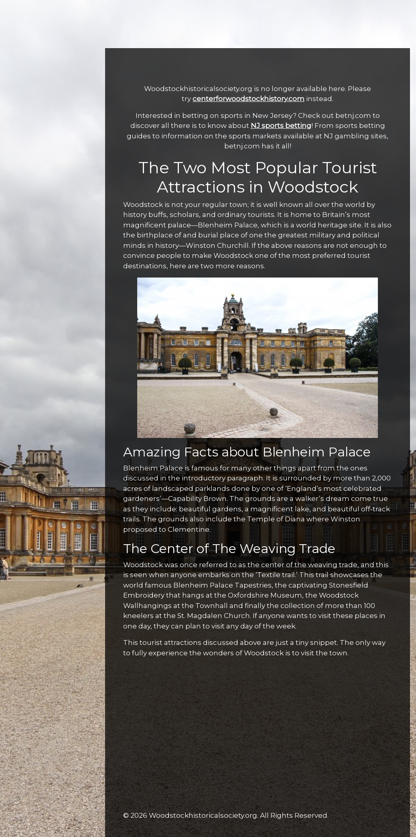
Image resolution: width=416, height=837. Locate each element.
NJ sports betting (281, 126)
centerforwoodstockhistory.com (248, 99)
